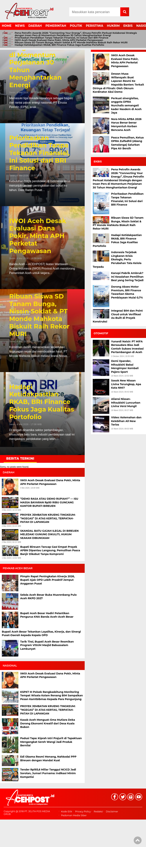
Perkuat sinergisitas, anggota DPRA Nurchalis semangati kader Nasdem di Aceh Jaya (126, 105)
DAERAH (35, 25)
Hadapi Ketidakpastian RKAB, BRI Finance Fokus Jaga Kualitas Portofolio (59, 45)
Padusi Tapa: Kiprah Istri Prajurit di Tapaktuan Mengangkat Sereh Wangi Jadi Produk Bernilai (51, 742)
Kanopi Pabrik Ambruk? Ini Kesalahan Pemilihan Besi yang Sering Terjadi (127, 276)
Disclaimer (112, 811)
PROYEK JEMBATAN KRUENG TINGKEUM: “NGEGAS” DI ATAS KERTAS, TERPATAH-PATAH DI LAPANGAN (47, 518)
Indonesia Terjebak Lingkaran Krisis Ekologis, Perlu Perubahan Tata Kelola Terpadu (117, 259)
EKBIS (128, 25)
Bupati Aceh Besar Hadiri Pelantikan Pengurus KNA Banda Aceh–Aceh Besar (47, 615)
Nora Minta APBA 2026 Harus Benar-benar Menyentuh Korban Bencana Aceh (126, 124)
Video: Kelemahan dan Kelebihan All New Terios (126, 421)
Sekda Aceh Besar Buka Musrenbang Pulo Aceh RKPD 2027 (48, 596)
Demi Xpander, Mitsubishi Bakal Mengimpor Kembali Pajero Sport (125, 366)
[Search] (94, 11)
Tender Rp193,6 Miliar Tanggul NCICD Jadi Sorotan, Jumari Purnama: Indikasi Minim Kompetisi (48, 773)
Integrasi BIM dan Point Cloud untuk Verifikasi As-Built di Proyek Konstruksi (118, 316)
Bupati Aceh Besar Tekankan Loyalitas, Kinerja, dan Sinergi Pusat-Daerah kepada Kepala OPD (41, 633)
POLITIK (76, 25)
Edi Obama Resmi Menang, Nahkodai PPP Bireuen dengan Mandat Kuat (48, 758)
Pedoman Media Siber (73, 815)
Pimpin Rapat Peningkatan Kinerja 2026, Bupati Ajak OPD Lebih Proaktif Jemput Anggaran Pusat (47, 580)
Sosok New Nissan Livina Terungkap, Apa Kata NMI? (126, 384)
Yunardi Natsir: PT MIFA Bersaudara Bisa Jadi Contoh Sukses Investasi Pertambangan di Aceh (127, 347)
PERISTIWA (94, 25)
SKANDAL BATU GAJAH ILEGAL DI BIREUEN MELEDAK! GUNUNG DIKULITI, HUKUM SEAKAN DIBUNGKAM (49, 534)
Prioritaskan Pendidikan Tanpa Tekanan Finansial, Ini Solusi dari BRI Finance (61, 38)
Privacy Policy (83, 811)
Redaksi (98, 811)
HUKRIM (113, 25)
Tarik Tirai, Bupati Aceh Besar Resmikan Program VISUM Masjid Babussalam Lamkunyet (47, 645)
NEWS (20, 25)
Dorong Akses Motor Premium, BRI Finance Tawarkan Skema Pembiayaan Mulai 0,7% (127, 292)
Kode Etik (66, 811)
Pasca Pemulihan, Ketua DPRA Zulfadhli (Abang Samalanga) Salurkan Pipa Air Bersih (127, 143)
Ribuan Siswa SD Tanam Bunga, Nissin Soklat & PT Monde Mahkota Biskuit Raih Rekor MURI (71, 42)
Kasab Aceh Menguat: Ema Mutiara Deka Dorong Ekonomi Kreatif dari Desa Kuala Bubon (47, 723)
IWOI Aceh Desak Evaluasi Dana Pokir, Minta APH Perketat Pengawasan (59, 40)
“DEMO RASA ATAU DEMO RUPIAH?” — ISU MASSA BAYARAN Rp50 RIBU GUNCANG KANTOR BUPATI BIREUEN (49, 502)
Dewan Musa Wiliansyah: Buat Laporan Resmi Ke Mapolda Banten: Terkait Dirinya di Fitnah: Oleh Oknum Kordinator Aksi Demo (118, 82)
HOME (6, 25)
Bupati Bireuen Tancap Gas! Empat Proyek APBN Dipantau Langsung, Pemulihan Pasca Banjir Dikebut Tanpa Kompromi (50, 550)
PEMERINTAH (56, 25)
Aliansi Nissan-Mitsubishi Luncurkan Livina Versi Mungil (125, 402)
